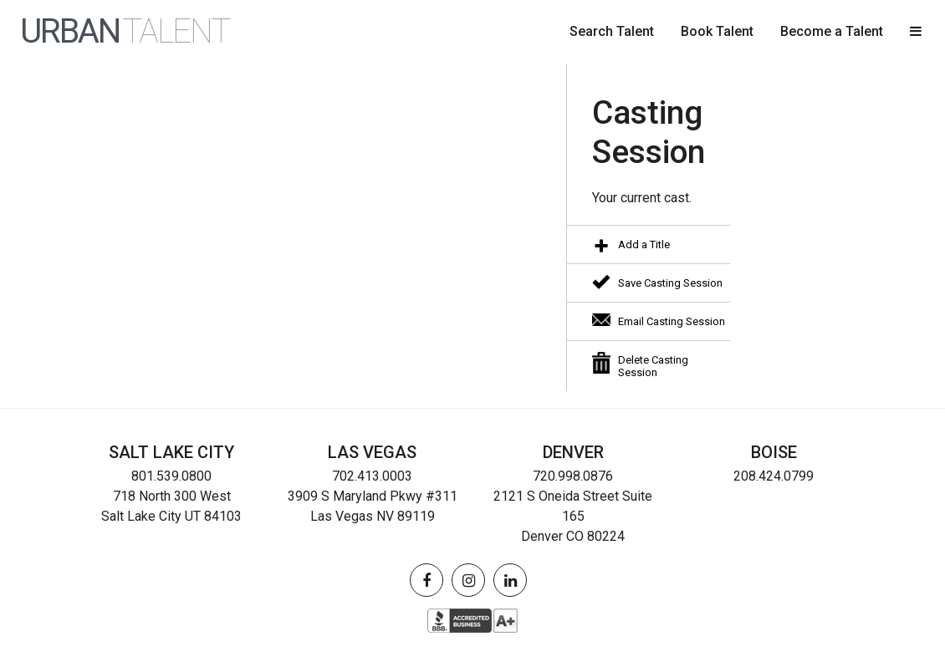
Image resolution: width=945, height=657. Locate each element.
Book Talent (717, 31)
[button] (915, 31)
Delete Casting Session (653, 366)
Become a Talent (831, 31)
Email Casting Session (671, 321)
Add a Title (644, 244)
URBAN (124, 32)
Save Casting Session (670, 283)
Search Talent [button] (612, 31)
